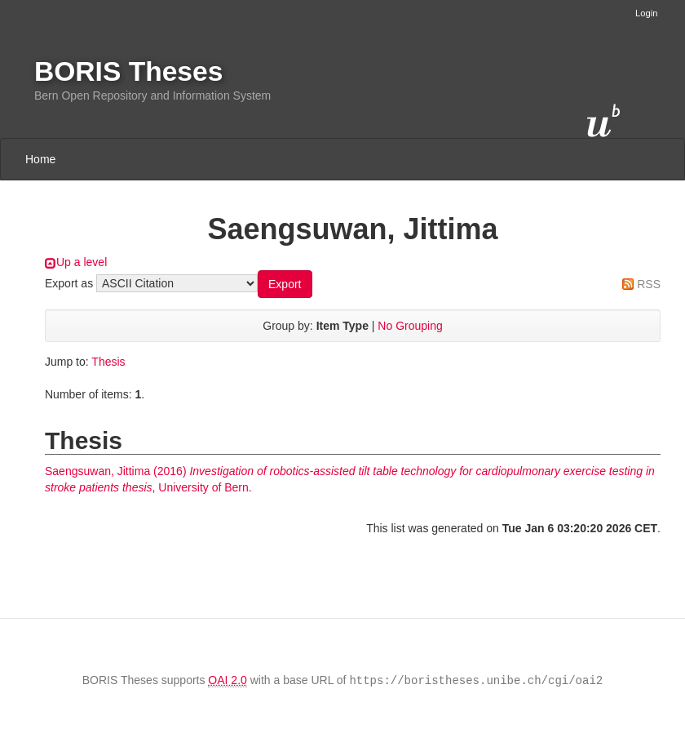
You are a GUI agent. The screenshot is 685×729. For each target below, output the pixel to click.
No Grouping (410, 325)
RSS (649, 284)
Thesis (108, 361)
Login (646, 13)
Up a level (81, 262)
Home (40, 159)
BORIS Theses (128, 71)
